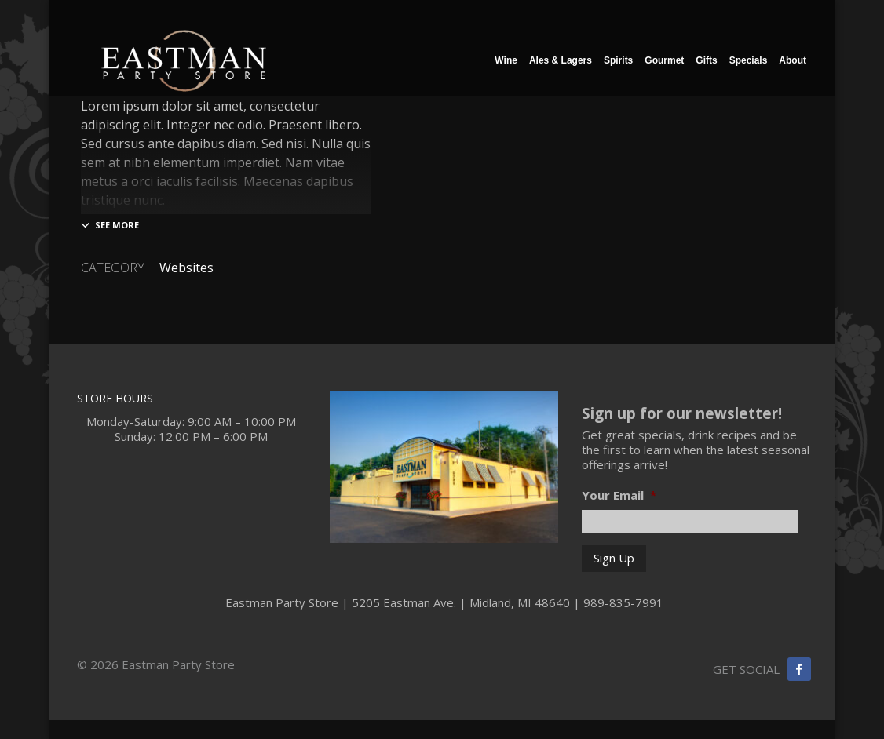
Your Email (619, 495)
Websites (186, 267)
